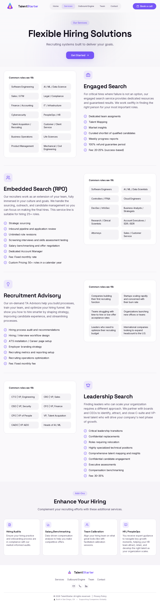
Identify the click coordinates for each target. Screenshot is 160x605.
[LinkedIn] (86, 586)
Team (102, 6)
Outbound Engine (86, 6)
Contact (114, 6)
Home (56, 6)
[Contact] (80, 586)
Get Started (80, 55)
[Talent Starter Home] (21, 6)
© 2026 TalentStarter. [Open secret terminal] (63, 596)
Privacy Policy (100, 596)
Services (68, 6)
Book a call (144, 6)
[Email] (73, 586)
